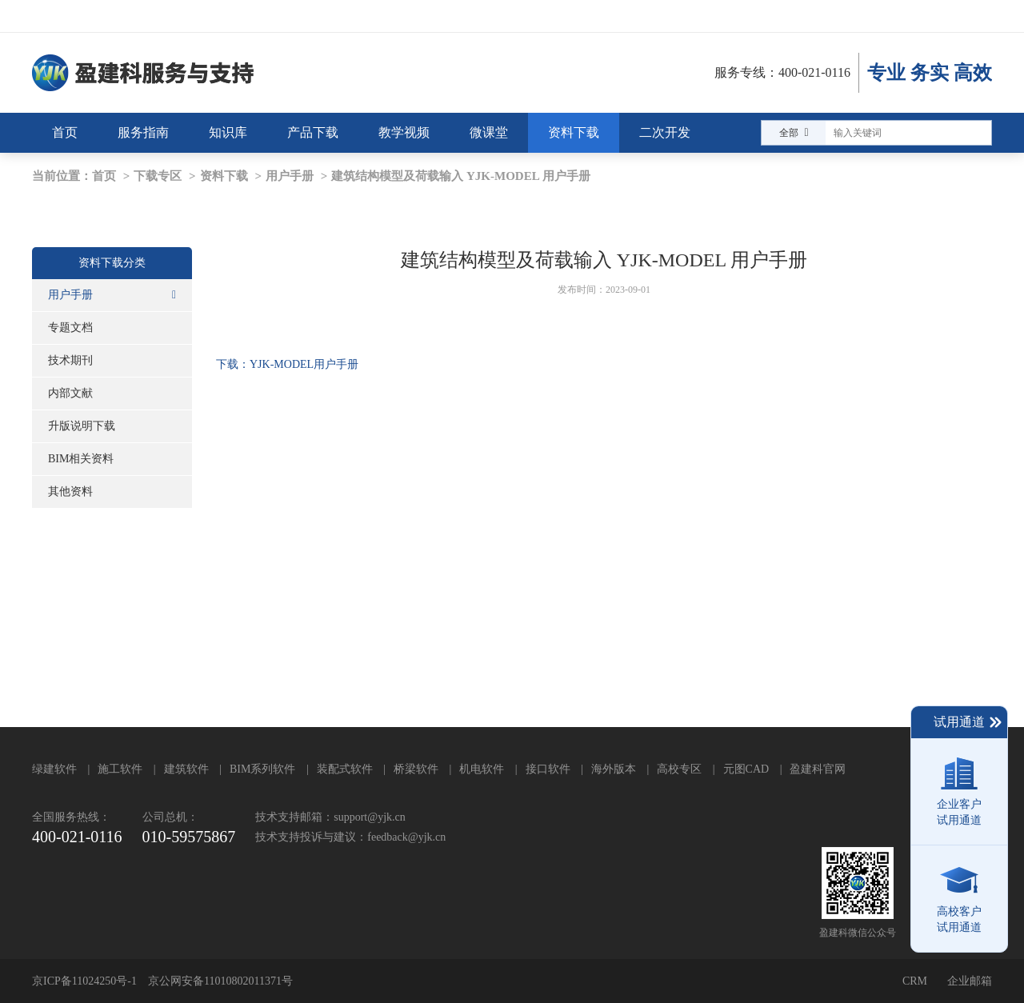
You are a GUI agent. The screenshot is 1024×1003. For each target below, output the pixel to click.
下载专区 (158, 176)
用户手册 (290, 176)
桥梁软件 (416, 769)
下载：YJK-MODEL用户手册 (287, 364)
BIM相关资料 (81, 459)
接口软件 (548, 769)
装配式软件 (345, 769)
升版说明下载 (81, 426)
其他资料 (70, 492)
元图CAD (746, 769)
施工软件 (120, 769)
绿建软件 (54, 769)
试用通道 (968, 722)
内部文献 (70, 393)
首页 (104, 176)
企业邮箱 (969, 981)
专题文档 (70, 328)
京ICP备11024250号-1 (84, 981)
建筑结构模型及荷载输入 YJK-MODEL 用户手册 (460, 176)
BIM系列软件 (262, 769)
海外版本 (613, 769)
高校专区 (679, 769)
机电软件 (481, 769)
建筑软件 (186, 769)
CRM (914, 981)
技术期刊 (70, 360)
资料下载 (224, 176)
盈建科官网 (818, 769)
